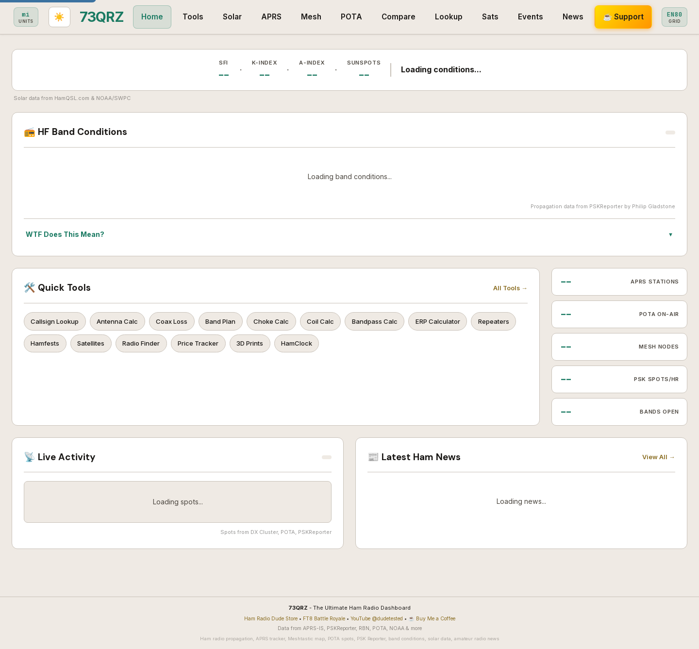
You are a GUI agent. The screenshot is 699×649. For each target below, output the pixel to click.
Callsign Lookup (56, 322)
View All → (658, 457)
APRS (200, 16)
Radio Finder (202, 345)
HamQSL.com (71, 98)
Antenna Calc (122, 322)
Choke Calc (285, 322)
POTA (280, 16)
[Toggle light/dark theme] (675, 17)
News (501, 16)
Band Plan (231, 322)
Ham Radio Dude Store (271, 619)
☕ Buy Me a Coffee (431, 619)
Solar (160, 16)
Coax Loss (180, 322)
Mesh (240, 16)
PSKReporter (606, 206)
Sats (419, 16)
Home (81, 16)
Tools (121, 16)
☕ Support (552, 16)
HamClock (367, 345)
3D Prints (317, 345)
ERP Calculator (461, 322)
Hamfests (98, 345)
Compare (327, 16)
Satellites (147, 345)
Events (459, 16)
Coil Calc (337, 322)
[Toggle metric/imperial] (605, 17)
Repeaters (48, 345)
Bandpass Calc (395, 322)
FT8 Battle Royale (324, 619)
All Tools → (510, 288)
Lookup (377, 16)
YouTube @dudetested (376, 619)
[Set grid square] (641, 17)
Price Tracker (262, 345)
